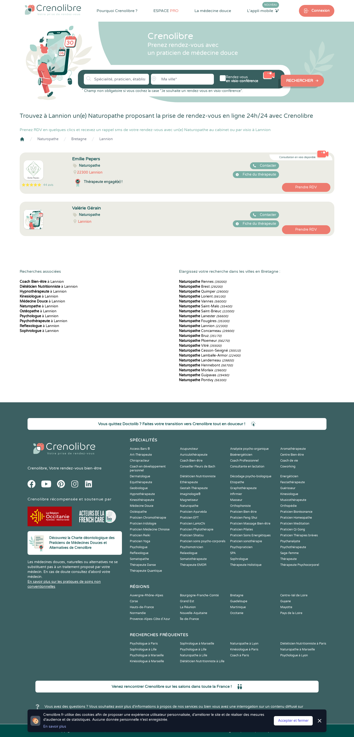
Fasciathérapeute (292, 482)
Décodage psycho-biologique (250, 476)
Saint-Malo (205, 306)
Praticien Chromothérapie (148, 517)
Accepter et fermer (293, 721)
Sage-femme (289, 553)
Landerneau (206, 360)
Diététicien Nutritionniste (198, 476)
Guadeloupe (238, 601)
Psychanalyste (290, 541)
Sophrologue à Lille (143, 649)
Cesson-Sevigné (210, 350)
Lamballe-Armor (209, 355)
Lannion (106, 139)
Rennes (202, 282)
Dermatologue (140, 476)
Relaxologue (188, 553)
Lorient (202, 296)
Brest (200, 287)
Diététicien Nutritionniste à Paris (303, 643)
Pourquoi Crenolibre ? (117, 10)
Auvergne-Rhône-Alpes (146, 595)
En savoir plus (54, 726)
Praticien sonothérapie (246, 541)
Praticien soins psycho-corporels (202, 541)
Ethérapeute (189, 482)
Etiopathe (237, 482)
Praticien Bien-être (243, 511)
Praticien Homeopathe (296, 517)
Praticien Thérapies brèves (299, 535)
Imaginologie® (190, 494)
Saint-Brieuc (206, 311)
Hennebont (206, 365)
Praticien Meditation (294, 523)
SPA (233, 553)
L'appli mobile (263, 10)
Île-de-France (189, 619)
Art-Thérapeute (141, 454)
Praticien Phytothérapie (196, 529)
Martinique (238, 607)
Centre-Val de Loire (294, 595)
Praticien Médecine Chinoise (150, 529)
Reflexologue (139, 553)
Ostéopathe (138, 511)
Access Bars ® (140, 449)
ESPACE (165, 10)
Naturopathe (48, 139)
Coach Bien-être (191, 460)
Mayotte (286, 607)
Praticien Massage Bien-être (250, 523)
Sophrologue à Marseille (197, 643)
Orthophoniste (240, 506)
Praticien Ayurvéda (193, 511)
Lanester (203, 316)
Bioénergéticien (241, 454)
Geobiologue (139, 488)
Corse (134, 601)
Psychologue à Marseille (147, 655)
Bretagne (79, 139)
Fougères (204, 321)
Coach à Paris (239, 655)
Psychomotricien (191, 547)
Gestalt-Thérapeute (194, 488)
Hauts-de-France (142, 607)
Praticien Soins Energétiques (250, 535)
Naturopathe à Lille (193, 655)
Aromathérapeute (293, 449)
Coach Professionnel (244, 460)
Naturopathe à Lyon (244, 643)
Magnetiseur (189, 500)
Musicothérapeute (293, 500)
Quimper (203, 291)
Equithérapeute (141, 482)
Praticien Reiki (140, 535)
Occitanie (236, 613)
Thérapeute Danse (143, 565)
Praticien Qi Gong (292, 529)
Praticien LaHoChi (192, 523)
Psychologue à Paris (144, 643)
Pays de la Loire (291, 613)
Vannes (202, 301)
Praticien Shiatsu (192, 535)
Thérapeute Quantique (146, 570)
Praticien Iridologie (143, 523)
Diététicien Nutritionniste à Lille (202, 661)
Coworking (287, 466)
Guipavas (204, 375)
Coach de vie (289, 460)
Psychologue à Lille (193, 649)
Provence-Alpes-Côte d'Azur (150, 619)
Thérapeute (288, 559)
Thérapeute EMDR (193, 565)
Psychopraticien (241, 547)
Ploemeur (204, 341)
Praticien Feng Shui (243, 517)
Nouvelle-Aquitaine (193, 613)
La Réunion (188, 607)
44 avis (48, 185)
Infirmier (236, 494)
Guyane (285, 601)
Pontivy (202, 380)
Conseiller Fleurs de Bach (197, 466)
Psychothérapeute (293, 547)
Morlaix (202, 370)
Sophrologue (239, 559)
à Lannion (42, 282)
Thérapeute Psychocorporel (299, 565)
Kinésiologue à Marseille (147, 661)
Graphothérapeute (243, 488)
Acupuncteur (189, 449)
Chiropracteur (139, 460)
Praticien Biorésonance (296, 511)
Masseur (236, 500)
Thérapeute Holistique (246, 565)
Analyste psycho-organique (249, 449)
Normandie (138, 613)
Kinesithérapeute (142, 500)
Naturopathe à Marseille (297, 649)
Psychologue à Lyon (294, 655)
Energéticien (289, 476)
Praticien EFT (189, 517)
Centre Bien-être (292, 454)
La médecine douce (212, 10)
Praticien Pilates (241, 529)
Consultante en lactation (247, 466)
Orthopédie (288, 506)
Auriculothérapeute (193, 454)
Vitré (200, 346)
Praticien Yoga (140, 541)
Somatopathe (139, 559)
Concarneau (206, 331)
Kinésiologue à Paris (244, 649)
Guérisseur (287, 488)
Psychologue (139, 547)
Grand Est (187, 601)
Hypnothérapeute (142, 494)
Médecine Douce (141, 506)
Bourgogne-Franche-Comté (199, 595)
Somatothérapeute (193, 559)
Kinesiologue (289, 494)
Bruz (200, 336)
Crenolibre (37, 468)
